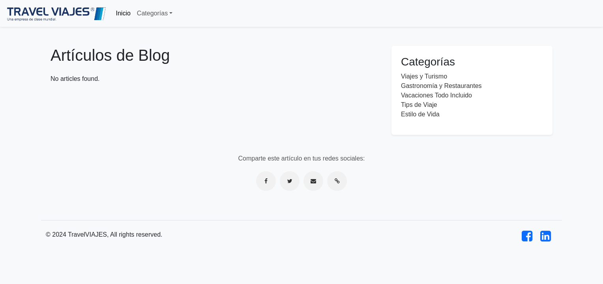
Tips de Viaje (419, 104)
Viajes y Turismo (424, 76)
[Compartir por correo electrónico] (313, 181)
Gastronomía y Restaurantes (441, 85)
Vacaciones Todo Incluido (436, 95)
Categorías (152, 13)
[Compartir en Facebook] (266, 181)
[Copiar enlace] (337, 181)
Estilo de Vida (420, 114)
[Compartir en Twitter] (290, 181)
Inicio (123, 13)
